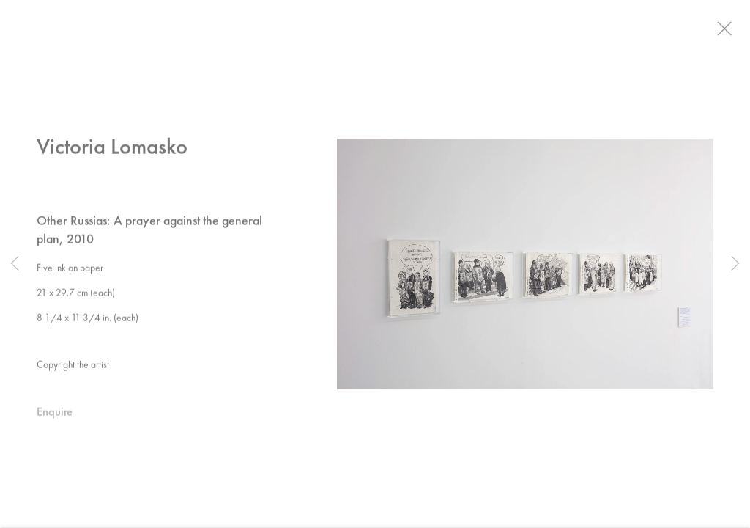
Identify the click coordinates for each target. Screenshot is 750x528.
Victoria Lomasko (112, 150)
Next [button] (735, 264)
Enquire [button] (55, 415)
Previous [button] (14, 264)
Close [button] (735, 33)
